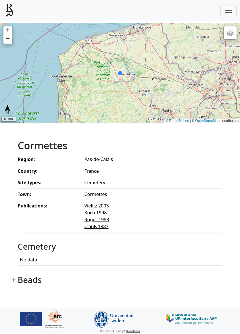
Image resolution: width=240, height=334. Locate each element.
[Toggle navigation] (228, 10)
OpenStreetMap (207, 121)
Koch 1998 (96, 212)
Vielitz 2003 (97, 206)
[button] (7, 30)
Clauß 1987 (97, 226)
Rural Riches (179, 121)
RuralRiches (133, 331)
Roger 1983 (97, 219)
